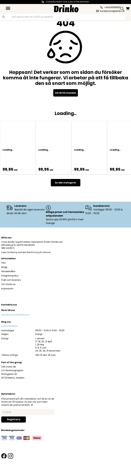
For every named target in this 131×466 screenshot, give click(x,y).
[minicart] (128, 9)
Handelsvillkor (8, 271)
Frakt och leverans (11, 280)
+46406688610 (9, 326)
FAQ (3, 262)
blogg (4, 267)
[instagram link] (10, 456)
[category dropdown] (8, 8)
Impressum (7, 288)
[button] (32, 405)
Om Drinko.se (8, 284)
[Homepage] (66, 8)
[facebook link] (4, 456)
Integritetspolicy (10, 275)
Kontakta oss (9, 304)
